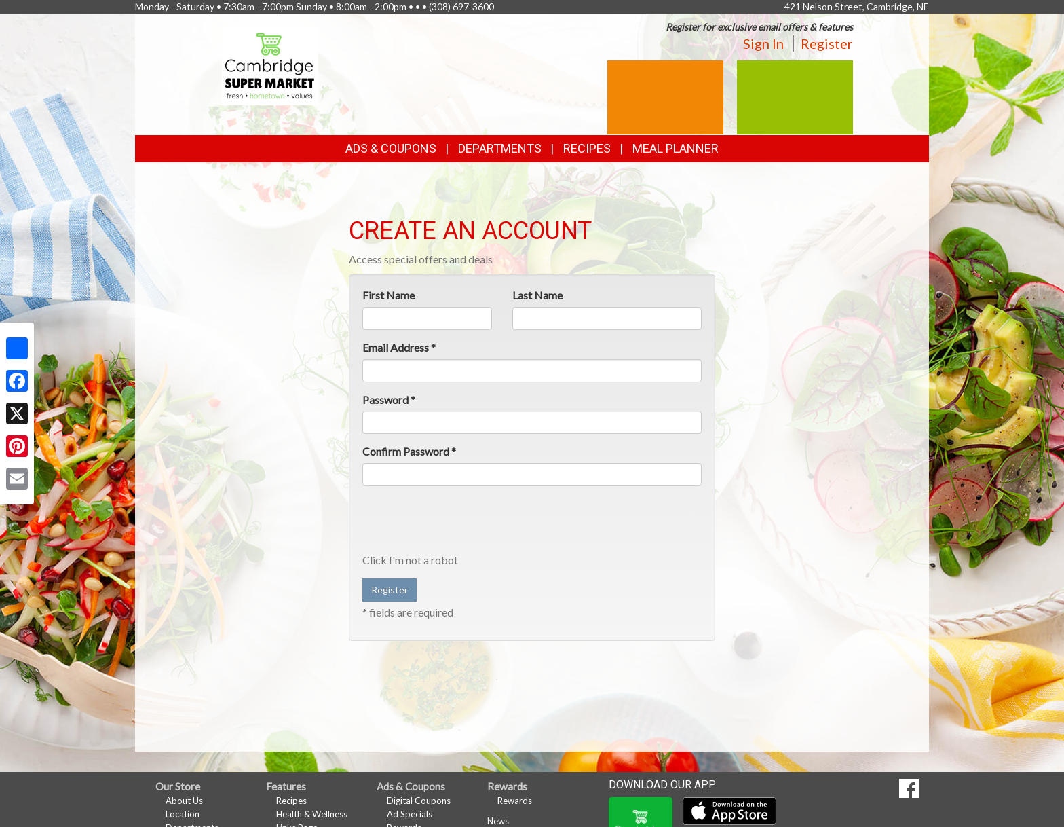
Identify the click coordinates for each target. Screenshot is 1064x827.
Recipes (587, 148)
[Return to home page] (270, 65)
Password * (388, 399)
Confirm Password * (409, 451)
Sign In (763, 43)
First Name (388, 295)
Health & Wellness (311, 814)
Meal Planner (675, 148)
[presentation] (465, 522)
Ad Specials (409, 814)
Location (183, 814)
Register (827, 43)
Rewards (514, 800)
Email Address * (399, 347)
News (498, 820)
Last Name (537, 295)
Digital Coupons (419, 800)
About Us (184, 800)
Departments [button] (500, 148)
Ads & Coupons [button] (390, 148)
